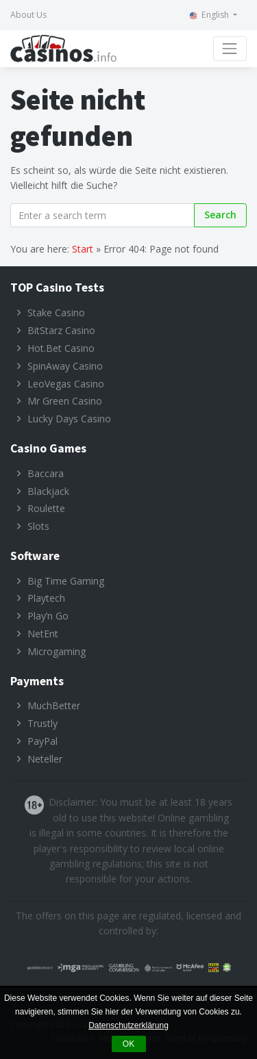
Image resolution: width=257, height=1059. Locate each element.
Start (82, 248)
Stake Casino (56, 312)
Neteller (44, 758)
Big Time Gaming (65, 580)
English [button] (209, 15)
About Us (28, 15)
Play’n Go (48, 615)
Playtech (46, 597)
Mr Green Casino (64, 400)
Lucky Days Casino (69, 418)
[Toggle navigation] (230, 48)
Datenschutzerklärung (128, 1025)
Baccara (45, 473)
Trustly (42, 723)
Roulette (46, 508)
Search (220, 214)
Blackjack (48, 491)
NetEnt (42, 633)
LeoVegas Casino (65, 383)
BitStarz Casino (61, 330)
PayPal (42, 741)
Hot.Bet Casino (61, 348)
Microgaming (56, 651)
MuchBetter (53, 705)
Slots (38, 526)
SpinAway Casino (65, 365)
